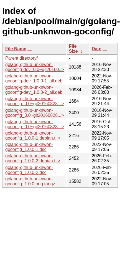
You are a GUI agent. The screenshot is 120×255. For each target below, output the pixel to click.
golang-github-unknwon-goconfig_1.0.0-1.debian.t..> (32, 135)
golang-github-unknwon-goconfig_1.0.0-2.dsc (29, 170)
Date (96, 48)
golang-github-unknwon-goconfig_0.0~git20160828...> (34, 101)
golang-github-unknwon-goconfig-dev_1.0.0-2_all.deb (33, 90)
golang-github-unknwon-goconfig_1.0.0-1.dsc (29, 147)
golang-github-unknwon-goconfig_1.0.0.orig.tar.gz (30, 181)
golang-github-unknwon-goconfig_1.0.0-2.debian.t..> (32, 158)
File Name (15, 48)
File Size (73, 49)
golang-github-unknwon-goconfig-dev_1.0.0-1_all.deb (33, 78)
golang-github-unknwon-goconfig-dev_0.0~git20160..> (34, 67)
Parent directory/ (21, 58)
